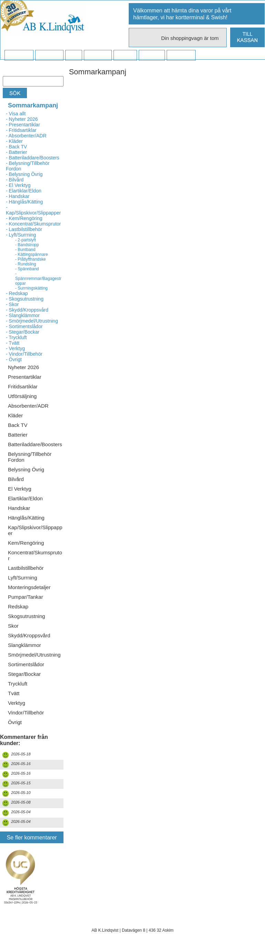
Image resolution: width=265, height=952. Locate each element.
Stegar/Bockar (24, 674)
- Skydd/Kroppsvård (27, 310)
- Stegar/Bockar (22, 332)
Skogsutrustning (26, 616)
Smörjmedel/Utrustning (34, 655)
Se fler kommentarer (32, 837)
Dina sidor (181, 55)
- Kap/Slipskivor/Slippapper (33, 210)
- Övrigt (14, 359)
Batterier (18, 435)
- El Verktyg (18, 185)
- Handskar (17, 196)
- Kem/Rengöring (24, 218)
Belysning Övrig (26, 469)
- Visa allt (16, 113)
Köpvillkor (49, 55)
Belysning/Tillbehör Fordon (29, 457)
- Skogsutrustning (24, 299)
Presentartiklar (24, 377)
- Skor (12, 304)
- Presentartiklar (23, 124)
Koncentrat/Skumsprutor (35, 555)
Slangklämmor (24, 645)
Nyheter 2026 (23, 367)
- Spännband (27, 268)
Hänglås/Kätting (26, 518)
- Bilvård (14, 179)
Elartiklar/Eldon (25, 498)
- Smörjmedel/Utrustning (32, 321)
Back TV (17, 425)
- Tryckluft (16, 337)
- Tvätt (12, 343)
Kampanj (151, 55)
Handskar (19, 508)
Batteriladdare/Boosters (35, 444)
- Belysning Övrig (24, 174)
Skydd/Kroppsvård (29, 635)
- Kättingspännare (31, 254)
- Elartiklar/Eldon (23, 190)
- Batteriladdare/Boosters (32, 157)
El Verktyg (19, 489)
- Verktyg (15, 348)
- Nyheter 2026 (22, 119)
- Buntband (25, 249)
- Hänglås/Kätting (24, 202)
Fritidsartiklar (23, 386)
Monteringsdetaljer (29, 587)
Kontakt (125, 55)
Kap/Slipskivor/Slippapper (35, 530)
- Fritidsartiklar (21, 130)
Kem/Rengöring (26, 543)
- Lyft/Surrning (21, 235)
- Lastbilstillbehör (24, 229)
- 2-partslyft (25, 240)
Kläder (15, 415)
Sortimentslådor (26, 664)
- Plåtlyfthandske (30, 259)
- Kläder (14, 141)
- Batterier (16, 152)
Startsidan (19, 55)
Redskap (18, 606)
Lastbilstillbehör (25, 568)
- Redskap (17, 293)
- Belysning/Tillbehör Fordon (27, 165)
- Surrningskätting (31, 288)
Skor (13, 626)
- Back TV (16, 146)
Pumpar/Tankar (25, 597)
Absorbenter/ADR (28, 406)
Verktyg (16, 703)
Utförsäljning (22, 396)
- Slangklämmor (23, 315)
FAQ (73, 55)
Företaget (97, 55)
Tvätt (13, 693)
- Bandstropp (27, 244)
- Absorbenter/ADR (26, 135)
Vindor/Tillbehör (26, 712)
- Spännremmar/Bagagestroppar (38, 278)
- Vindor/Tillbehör (24, 354)
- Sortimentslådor (24, 326)
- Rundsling (25, 264)
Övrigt (15, 722)
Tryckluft (17, 684)
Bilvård (16, 479)
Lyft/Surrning (22, 577)
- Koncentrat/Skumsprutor (33, 224)
